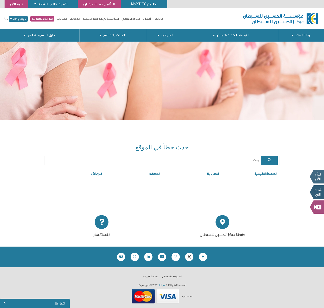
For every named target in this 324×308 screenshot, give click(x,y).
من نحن (158, 19)
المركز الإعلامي (131, 19)
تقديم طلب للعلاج (52, 4)
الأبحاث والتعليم (114, 35)
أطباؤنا (147, 19)
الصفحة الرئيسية (265, 174)
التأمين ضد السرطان (99, 4)
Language (18, 18)
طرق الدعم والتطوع (41, 35)
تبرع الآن (317, 176)
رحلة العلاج (302, 35)
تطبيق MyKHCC (144, 4)
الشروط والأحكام (172, 276)
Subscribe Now (317, 192)
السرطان (167, 35)
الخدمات (154, 174)
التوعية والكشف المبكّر (233, 35)
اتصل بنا (62, 19)
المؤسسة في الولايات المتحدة (101, 19)
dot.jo (161, 285)
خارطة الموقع (150, 276)
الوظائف (74, 19)
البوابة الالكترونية (42, 18)
